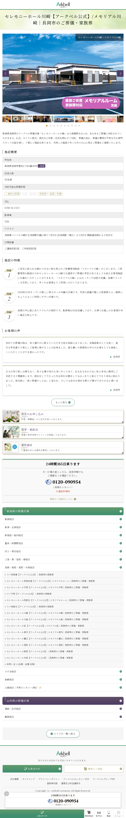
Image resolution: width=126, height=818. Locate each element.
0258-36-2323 (12, 207)
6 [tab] (65, 126)
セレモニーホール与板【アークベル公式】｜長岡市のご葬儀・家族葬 (40, 657)
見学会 (99, 816)
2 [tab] (50, 126)
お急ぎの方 (42, 816)
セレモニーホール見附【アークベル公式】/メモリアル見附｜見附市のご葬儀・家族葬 (47, 644)
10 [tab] (79, 126)
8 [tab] (72, 126)
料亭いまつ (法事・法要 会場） (21, 664)
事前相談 (89, 816)
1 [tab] (47, 126)
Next (120, 73)
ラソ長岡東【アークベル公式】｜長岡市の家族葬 (30, 574)
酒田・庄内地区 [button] (13, 708)
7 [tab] (68, 126)
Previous (5, 73)
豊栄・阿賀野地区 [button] (14, 543)
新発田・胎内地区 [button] (14, 535)
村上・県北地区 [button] (13, 551)
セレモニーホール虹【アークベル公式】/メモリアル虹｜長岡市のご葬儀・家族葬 (45, 625)
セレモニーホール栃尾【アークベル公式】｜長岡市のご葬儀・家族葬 (40, 651)
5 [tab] (61, 126)
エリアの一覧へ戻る (64, 733)
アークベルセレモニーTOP (76, 779)
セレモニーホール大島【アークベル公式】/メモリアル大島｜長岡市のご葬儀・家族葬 (47, 619)
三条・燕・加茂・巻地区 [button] (17, 559)
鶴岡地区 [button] (9, 716)
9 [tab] (75, 126)
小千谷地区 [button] (10, 671)
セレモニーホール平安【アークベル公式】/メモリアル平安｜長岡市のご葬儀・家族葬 (47, 587)
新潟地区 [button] (9, 519)
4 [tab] (57, 126)
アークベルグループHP (104, 779)
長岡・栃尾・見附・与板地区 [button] (20, 567)
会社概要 (14, 779)
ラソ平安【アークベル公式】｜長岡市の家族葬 (29, 593)
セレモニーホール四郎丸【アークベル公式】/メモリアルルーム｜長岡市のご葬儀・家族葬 (50, 600)
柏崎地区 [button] (9, 679)
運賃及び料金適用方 (70, 783)
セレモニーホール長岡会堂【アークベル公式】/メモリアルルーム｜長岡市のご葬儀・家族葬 (51, 580)
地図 (42, 166)
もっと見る (61, 402)
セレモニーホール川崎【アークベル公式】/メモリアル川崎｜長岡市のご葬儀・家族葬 (47, 612)
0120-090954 (66, 482)
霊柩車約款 (52, 783)
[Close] (6, 793)
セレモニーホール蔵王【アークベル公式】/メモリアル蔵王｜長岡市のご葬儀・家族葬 (47, 638)
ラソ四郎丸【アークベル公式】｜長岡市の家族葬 (30, 606)
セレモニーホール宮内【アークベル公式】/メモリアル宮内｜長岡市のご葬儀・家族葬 (47, 632)
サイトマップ (28, 779)
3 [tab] (54, 126)
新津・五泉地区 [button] (13, 527)
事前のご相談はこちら (61, 499)
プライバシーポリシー (49, 779)
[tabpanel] (63, 119)
